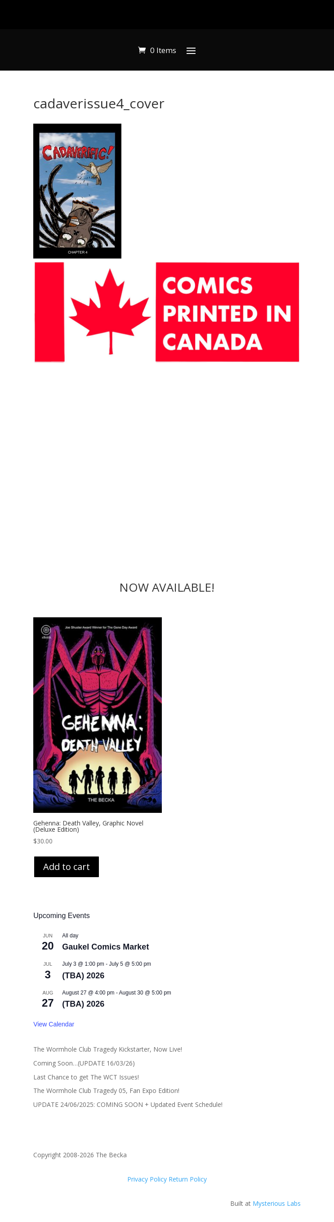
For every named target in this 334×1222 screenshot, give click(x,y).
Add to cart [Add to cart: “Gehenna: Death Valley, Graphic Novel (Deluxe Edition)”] (66, 867)
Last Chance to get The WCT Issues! (86, 1077)
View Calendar (53, 1024)
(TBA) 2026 (83, 975)
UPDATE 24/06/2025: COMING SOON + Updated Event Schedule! (128, 1104)
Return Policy (188, 1179)
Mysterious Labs (277, 1203)
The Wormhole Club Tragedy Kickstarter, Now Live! (107, 1049)
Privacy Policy (148, 1179)
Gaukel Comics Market (105, 946)
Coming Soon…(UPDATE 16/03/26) (84, 1063)
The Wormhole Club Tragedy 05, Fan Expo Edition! (106, 1090)
